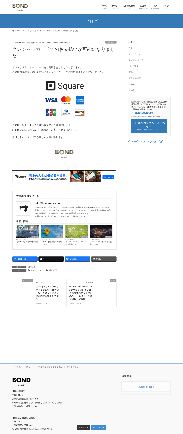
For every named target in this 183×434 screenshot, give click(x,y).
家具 (131, 72)
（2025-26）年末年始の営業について (27, 243)
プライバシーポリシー (24, 320)
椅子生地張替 (135, 78)
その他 (132, 84)
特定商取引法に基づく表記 (50, 320)
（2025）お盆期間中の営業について (51, 243)
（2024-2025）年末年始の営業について (101, 243)
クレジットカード (37, 270)
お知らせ (111, 42)
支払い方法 (52, 270)
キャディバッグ (136, 60)
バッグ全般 (134, 66)
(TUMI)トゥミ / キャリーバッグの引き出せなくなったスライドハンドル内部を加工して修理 (47, 293)
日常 (131, 48)
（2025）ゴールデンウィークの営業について (75, 243)
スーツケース (135, 54)
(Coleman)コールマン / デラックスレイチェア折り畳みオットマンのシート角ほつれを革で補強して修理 (80, 293)
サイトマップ (73, 320)
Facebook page (146, 340)
